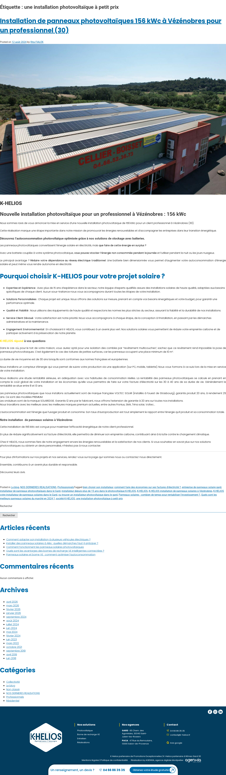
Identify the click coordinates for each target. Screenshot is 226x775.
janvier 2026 (13, 613)
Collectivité (13, 682)
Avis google (176, 742)
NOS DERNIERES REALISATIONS (38, 487)
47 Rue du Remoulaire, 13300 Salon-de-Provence (137, 742)
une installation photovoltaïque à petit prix (99, 498)
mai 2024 (11, 632)
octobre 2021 (14, 647)
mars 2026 (12, 605)
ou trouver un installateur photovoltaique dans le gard (88, 494)
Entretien (81, 738)
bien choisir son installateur (98, 487)
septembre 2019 (16, 651)
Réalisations (83, 742)
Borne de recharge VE (88, 734)
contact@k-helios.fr (180, 734)
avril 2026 (12, 602)
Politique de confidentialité (114, 760)
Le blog (15, 487)
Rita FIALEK (36, 41)
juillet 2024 (12, 624)
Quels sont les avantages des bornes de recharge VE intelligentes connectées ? (55, 551)
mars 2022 (12, 643)
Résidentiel (12, 700)
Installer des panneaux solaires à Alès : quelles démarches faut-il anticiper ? (52, 543)
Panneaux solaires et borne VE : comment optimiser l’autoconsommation (50, 554)
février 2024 (13, 636)
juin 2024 (11, 628)
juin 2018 (11, 658)
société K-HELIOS (65, 498)
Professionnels (65, 487)
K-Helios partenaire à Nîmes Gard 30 (182, 756)
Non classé (13, 689)
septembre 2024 (16, 617)
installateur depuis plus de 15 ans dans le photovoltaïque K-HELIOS (99, 491)
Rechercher (6, 506)
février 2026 (13, 609)
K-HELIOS (142, 491)
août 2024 (12, 620)
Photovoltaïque (85, 730)
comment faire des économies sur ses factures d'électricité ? (147, 487)
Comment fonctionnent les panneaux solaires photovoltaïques (45, 547)
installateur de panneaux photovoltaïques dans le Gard (30, 491)
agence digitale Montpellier (169, 760)
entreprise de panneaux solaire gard (201, 487)
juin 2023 (11, 639)
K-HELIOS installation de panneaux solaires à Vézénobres (180, 491)
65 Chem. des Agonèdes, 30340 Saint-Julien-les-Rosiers (134, 733)
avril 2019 (11, 654)
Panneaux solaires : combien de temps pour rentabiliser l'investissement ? (159, 494)
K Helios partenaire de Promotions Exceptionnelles (136, 756)
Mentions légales (90, 760)
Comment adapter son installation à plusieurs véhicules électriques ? (48, 539)
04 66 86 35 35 (177, 730)
